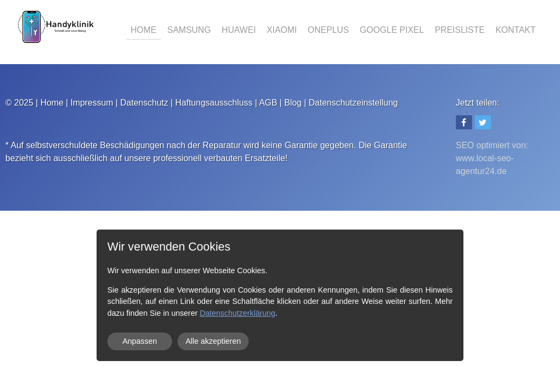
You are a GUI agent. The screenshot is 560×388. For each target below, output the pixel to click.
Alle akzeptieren (213, 341)
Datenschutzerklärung (237, 313)
